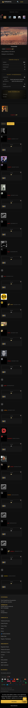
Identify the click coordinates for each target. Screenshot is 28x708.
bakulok (9, 494)
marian (11, 466)
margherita (8, 49)
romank (9, 138)
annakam (6, 575)
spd (8, 523)
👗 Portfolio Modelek (5, 633)
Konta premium (4, 659)
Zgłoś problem (4, 662)
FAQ (2, 657)
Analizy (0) (3, 123)
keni (5, 276)
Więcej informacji (14, 705)
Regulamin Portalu (5, 646)
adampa (9, 360)
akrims (8, 195)
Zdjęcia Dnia (3, 636)
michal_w (12, 551)
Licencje (2, 654)
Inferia (2, 628)
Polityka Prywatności (5, 649)
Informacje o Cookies (5, 652)
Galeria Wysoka (4, 623)
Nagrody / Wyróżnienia (6, 639)
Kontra (2, 631)
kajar (8, 251)
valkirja (5, 410)
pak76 (8, 223)
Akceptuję (14, 701)
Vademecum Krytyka (5, 620)
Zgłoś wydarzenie (4, 665)
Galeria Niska (4, 626)
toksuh (8, 332)
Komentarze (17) (11, 123)
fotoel (11, 304)
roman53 (9, 167)
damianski (9, 438)
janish (5, 385)
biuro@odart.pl (4, 612)
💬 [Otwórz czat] (24, 699)
